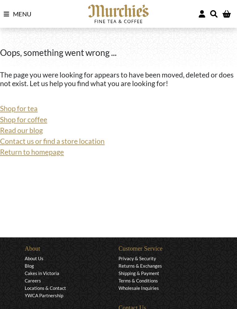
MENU (17, 14)
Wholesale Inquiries (138, 288)
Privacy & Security (137, 258)
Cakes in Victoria (42, 273)
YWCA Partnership (44, 295)
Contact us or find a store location (52, 141)
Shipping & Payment (138, 273)
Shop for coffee (23, 119)
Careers (33, 280)
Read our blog (21, 130)
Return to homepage (32, 152)
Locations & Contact (45, 288)
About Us (34, 258)
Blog (29, 266)
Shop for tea (19, 108)
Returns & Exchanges (140, 266)
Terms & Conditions (138, 280)
